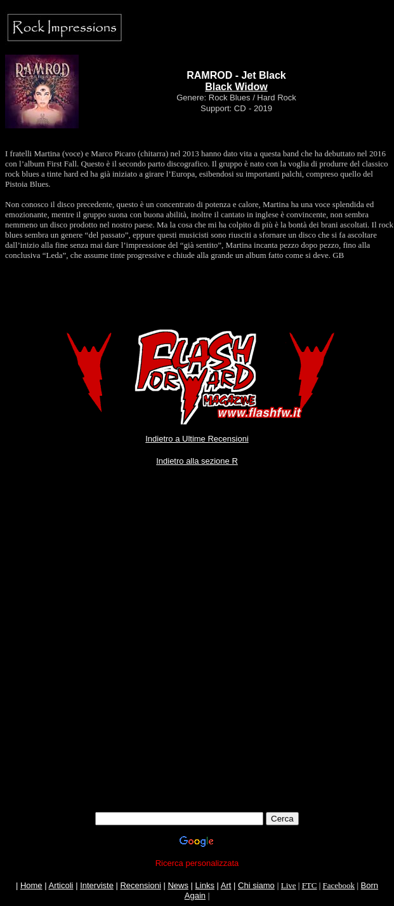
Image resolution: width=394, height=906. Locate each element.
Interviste (97, 885)
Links (204, 885)
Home (31, 885)
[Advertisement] (146, 656)
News (177, 885)
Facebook (339, 885)
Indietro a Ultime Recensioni (197, 438)
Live (288, 885)
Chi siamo (256, 885)
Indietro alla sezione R (197, 461)
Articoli (61, 885)
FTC (309, 885)
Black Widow (236, 86)
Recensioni (140, 885)
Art (226, 885)
